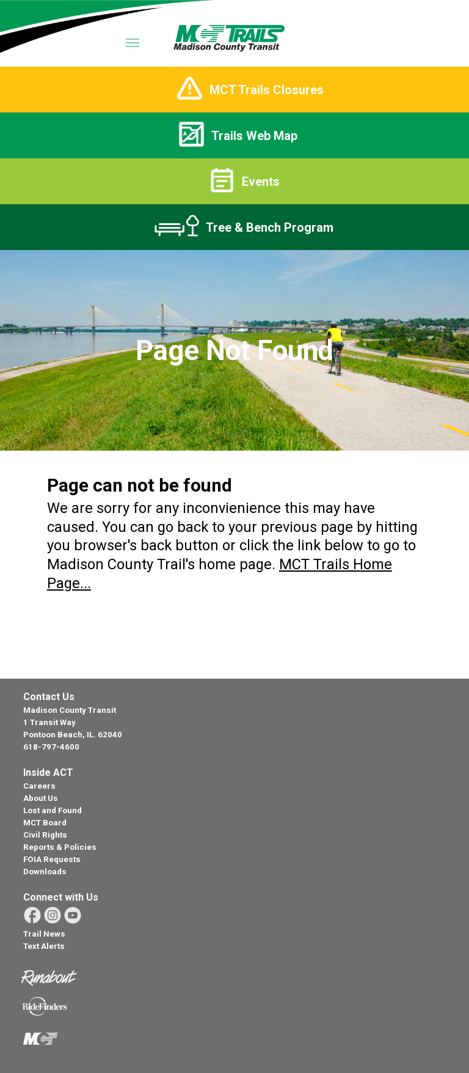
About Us (40, 798)
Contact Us (49, 696)
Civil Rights (45, 834)
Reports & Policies (59, 847)
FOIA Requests (52, 859)
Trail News (44, 933)
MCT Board (45, 822)
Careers (39, 786)
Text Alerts (44, 946)
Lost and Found (52, 810)
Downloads (45, 871)
